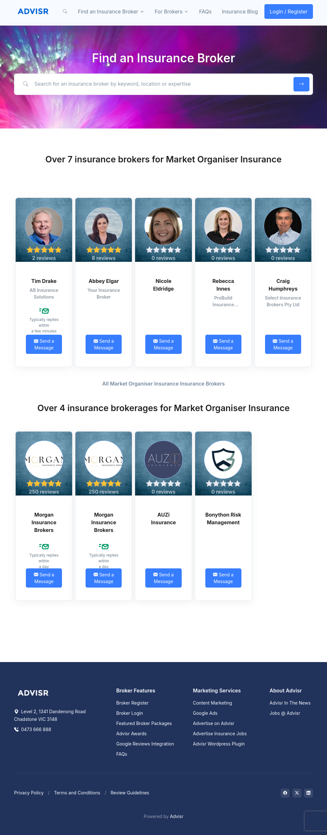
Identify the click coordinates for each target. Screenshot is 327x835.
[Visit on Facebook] (285, 793)
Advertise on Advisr (213, 723)
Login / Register (289, 11)
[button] (65, 11)
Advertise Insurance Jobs (220, 733)
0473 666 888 (32, 729)
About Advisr (286, 690)
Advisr (176, 816)
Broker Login (129, 713)
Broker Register (132, 703)
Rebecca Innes (223, 285)
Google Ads (205, 713)
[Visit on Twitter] (297, 793)
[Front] (33, 12)
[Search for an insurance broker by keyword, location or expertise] (152, 84)
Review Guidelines (129, 792)
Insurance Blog (240, 11)
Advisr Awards (131, 733)
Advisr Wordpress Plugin (219, 743)
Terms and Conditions (77, 792)
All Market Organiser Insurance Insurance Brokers (163, 383)
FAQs (205, 11)
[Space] (33, 692)
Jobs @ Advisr (285, 713)
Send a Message (44, 344)
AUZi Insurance (163, 518)
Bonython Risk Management (223, 518)
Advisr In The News (290, 703)
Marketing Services (217, 690)
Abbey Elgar (103, 281)
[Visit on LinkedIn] (308, 793)
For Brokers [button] (169, 11)
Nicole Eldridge (163, 285)
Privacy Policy (29, 792)
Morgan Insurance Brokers (44, 522)
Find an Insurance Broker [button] (108, 11)
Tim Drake (44, 281)
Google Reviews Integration (145, 743)
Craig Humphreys (283, 285)
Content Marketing (212, 703)
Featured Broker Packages (144, 723)
